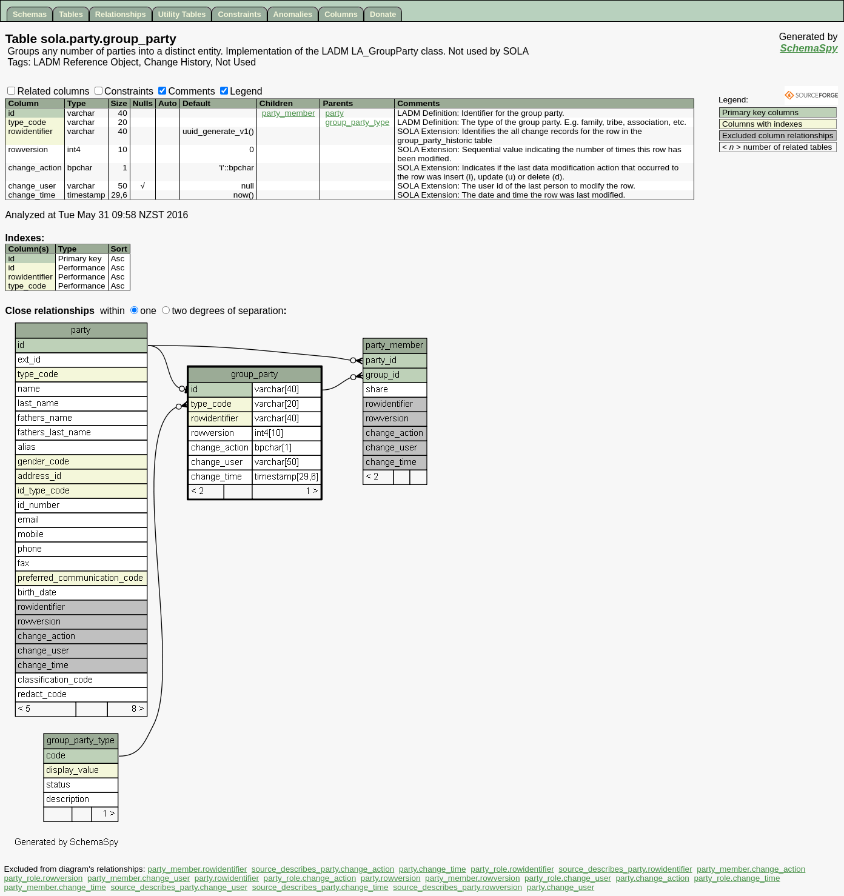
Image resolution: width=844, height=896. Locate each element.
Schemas (30, 14)
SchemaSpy (808, 48)
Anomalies (293, 14)
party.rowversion (391, 878)
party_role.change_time (737, 878)
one (143, 311)
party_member (288, 113)
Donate (383, 14)
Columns (341, 14)
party (334, 113)
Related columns (48, 91)
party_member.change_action (751, 869)
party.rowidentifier (227, 878)
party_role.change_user (567, 878)
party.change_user (561, 887)
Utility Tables (182, 14)
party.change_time (432, 869)
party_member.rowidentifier (197, 869)
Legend (241, 91)
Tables (71, 14)
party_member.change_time (55, 887)
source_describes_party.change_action (323, 869)
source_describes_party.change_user (178, 887)
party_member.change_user (138, 878)
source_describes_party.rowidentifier (625, 869)
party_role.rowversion (43, 878)
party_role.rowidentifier (512, 869)
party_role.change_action (310, 878)
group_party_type (357, 122)
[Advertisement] (766, 173)
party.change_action (652, 878)
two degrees (193, 311)
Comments (186, 91)
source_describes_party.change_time (320, 887)
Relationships (120, 14)
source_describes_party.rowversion (457, 887)
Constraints (239, 14)
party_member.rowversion (472, 878)
